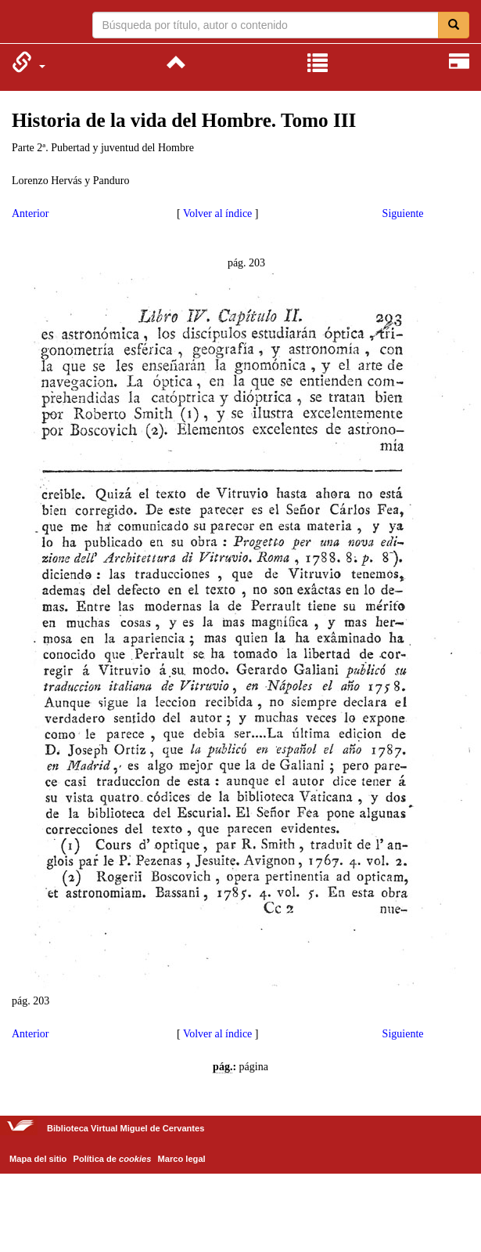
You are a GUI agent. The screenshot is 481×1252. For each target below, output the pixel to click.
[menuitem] (28, 62)
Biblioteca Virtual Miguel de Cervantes (21, 23)
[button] (28, 62)
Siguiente (403, 213)
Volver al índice (217, 213)
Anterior (30, 213)
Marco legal (182, 1158)
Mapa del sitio (37, 1158)
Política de (113, 1158)
